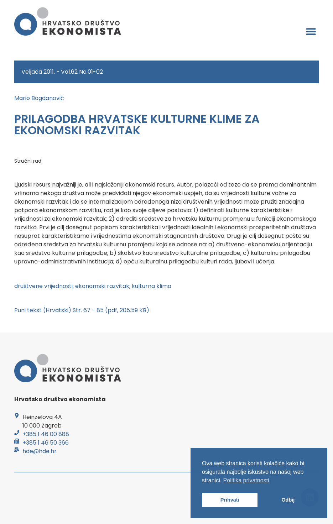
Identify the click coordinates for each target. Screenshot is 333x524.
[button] (311, 31)
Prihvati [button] (229, 500)
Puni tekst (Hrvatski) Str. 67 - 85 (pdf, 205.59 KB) (81, 310)
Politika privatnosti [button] (246, 480)
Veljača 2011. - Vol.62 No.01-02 (62, 72)
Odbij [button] (288, 500)
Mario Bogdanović (39, 98)
